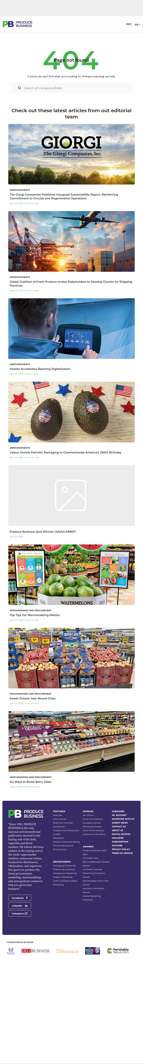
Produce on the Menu (94, 920)
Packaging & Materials (64, 951)
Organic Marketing (62, 963)
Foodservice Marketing (65, 959)
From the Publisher (93, 905)
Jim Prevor (88, 901)
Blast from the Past (63, 909)
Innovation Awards (92, 955)
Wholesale (58, 924)
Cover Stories (59, 905)
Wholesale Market (92, 912)
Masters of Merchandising (66, 928)
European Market (92, 909)
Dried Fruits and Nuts (64, 955)
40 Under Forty (90, 944)
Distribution (59, 912)
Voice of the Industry (93, 916)
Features (57, 901)
